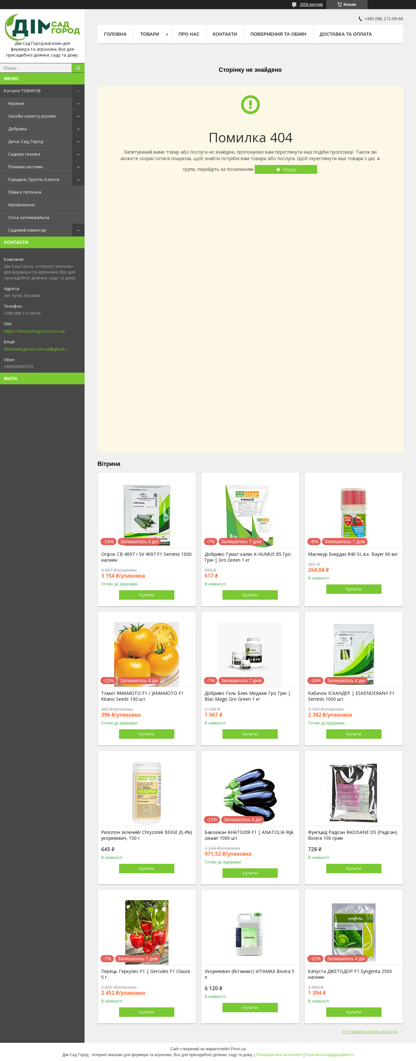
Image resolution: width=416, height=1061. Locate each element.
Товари (149, 34)
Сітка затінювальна (28, 217)
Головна (115, 34)
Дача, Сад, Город (25, 141)
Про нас (189, 34)
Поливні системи (25, 167)
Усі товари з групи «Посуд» (369, 1031)
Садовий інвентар (27, 230)
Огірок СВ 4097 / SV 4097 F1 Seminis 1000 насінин (146, 557)
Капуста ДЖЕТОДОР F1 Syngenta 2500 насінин (350, 974)
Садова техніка (24, 154)
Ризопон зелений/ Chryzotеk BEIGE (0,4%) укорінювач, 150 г (146, 835)
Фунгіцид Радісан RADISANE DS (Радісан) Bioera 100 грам (352, 835)
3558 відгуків (311, 4)
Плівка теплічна (24, 192)
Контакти (225, 34)
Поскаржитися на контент (279, 1055)
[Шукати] (78, 68)
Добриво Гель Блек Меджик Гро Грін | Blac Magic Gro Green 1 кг (247, 696)
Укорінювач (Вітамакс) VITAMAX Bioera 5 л (249, 974)
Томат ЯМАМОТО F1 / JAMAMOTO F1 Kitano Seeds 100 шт (142, 696)
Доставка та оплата (346, 34)
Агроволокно (21, 205)
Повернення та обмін (278, 34)
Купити (146, 595)
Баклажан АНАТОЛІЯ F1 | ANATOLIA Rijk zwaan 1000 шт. (249, 835)
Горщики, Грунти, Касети (33, 179)
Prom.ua (238, 1049)
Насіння (16, 103)
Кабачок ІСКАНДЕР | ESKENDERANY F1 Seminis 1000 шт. (351, 696)
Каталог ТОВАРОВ (22, 91)
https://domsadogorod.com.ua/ (35, 331)
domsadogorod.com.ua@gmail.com (37, 349)
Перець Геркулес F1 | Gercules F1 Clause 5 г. (145, 974)
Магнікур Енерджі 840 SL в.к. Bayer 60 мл (352, 554)
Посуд (289, 169)
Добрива (17, 129)
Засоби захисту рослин (32, 116)
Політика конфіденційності (330, 1055)
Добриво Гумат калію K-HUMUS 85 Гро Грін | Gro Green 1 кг (248, 557)
